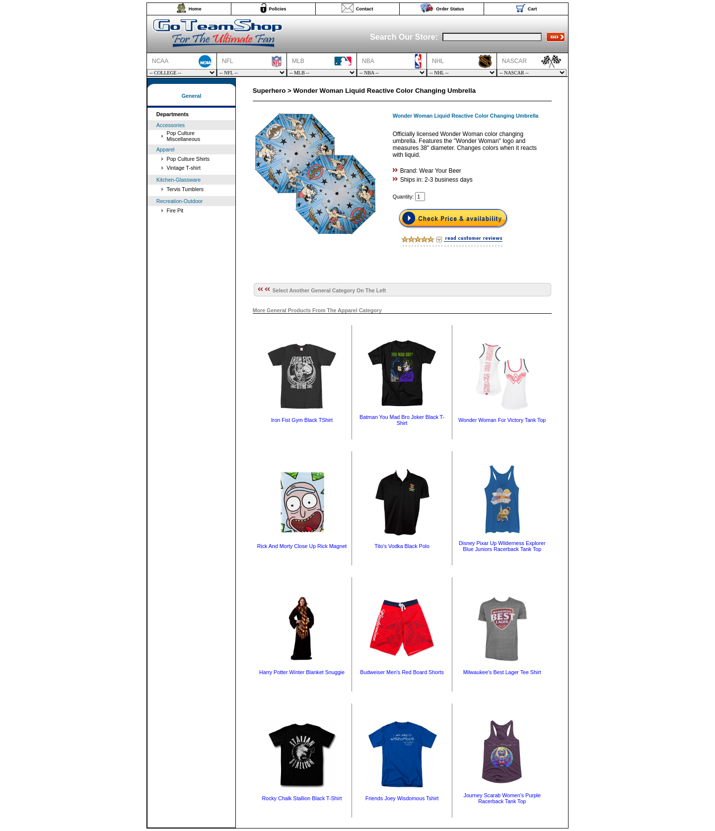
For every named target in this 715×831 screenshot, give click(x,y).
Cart (532, 8)
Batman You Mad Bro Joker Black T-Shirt (401, 420)
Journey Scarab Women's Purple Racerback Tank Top (502, 798)
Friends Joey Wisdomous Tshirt (402, 798)
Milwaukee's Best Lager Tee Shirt (502, 672)
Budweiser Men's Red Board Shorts (401, 672)
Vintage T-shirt (184, 168)
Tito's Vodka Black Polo (401, 546)
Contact (364, 8)
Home (195, 8)
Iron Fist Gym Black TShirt (302, 420)
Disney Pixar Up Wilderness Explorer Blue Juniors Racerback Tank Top (502, 546)
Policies (277, 8)
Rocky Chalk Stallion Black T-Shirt (302, 798)
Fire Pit (175, 210)
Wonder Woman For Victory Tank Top (502, 420)
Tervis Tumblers (185, 189)
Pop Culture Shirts (188, 159)
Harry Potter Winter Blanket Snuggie (302, 672)
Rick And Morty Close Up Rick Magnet (302, 546)
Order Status (450, 8)
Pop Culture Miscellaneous (184, 136)
